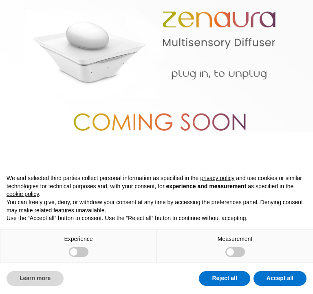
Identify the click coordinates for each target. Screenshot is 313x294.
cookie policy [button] (23, 194)
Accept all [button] (280, 278)
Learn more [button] (35, 278)
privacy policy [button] (217, 178)
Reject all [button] (224, 278)
